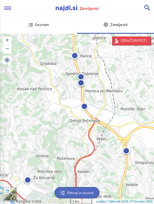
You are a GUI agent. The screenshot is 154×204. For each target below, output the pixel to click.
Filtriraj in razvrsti (77, 193)
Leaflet (101, 201)
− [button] (7, 49)
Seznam (38, 24)
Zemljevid (115, 24)
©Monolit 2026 (118, 201)
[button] (7, 60)
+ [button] (7, 41)
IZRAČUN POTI (134, 40)
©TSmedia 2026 (141, 201)
